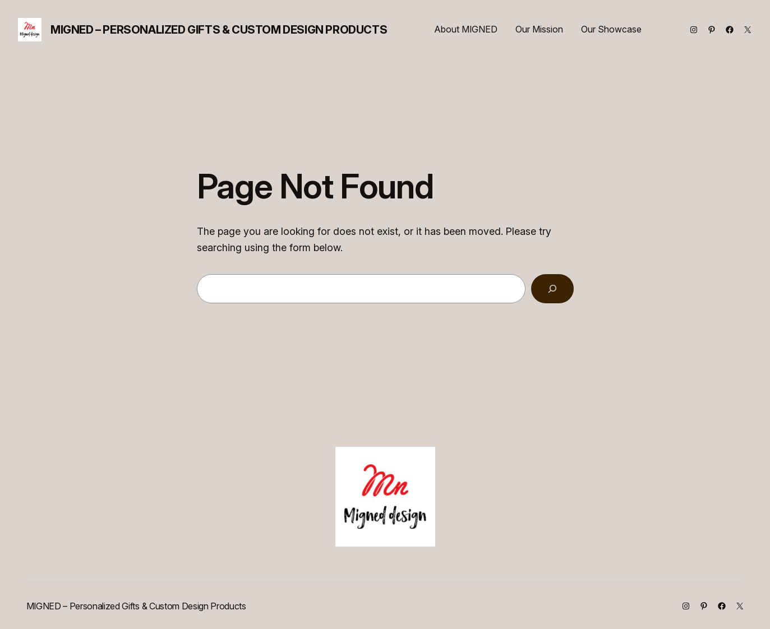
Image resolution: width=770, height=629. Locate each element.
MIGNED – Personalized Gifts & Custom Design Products (218, 29)
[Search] (552, 288)
